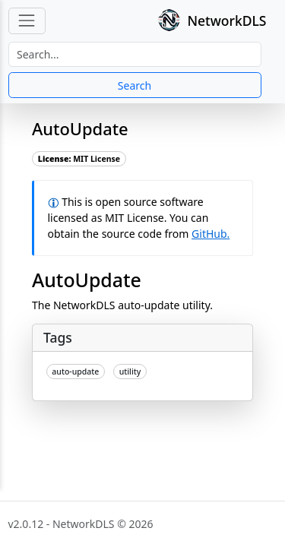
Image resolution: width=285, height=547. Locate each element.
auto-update (75, 371)
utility (130, 371)
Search (134, 85)
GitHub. (211, 233)
